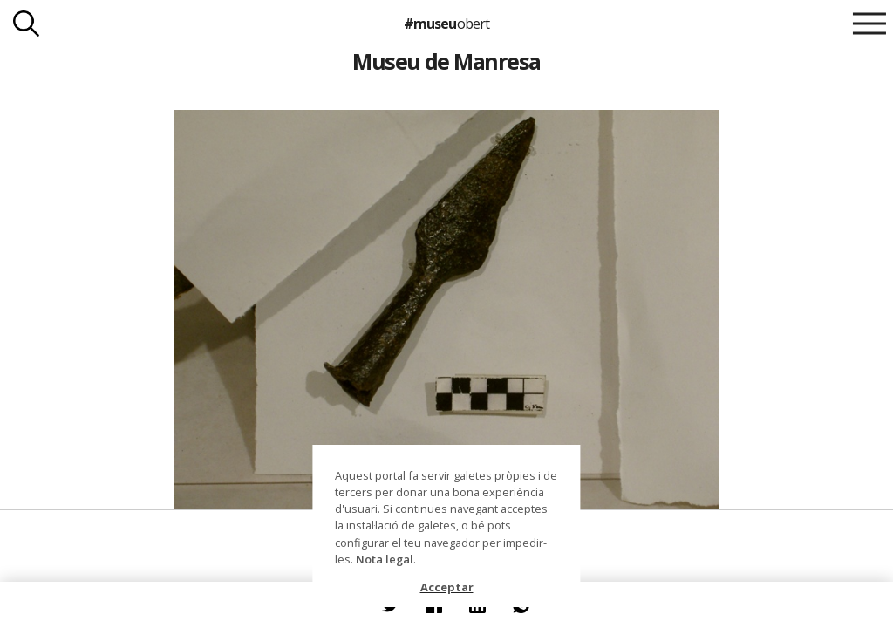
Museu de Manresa (446, 61)
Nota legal (384, 559)
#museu (446, 23)
